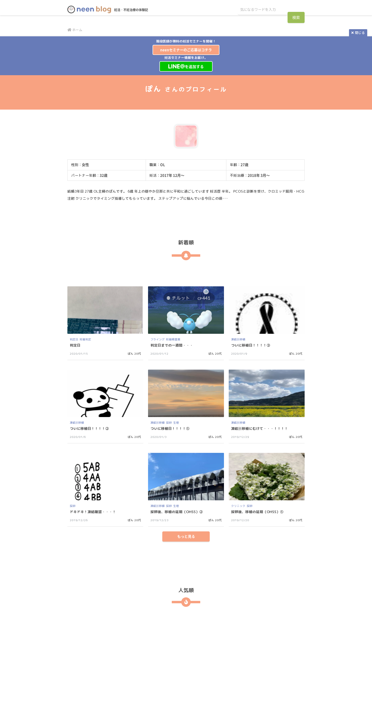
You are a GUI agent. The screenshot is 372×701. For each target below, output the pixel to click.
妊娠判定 (85, 339)
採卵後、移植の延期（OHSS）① (259, 511)
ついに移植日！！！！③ (252, 345)
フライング (157, 339)
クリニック (238, 506)
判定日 (74, 339)
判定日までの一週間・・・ (173, 345)
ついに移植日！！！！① (171, 428)
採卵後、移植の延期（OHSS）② (178, 511)
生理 (176, 423)
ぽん (130, 354)
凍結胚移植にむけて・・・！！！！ (261, 428)
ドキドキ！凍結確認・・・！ (94, 511)
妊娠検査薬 (173, 339)
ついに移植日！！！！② (91, 428)
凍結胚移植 (238, 339)
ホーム (75, 29)
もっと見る (186, 543)
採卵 (169, 423)
